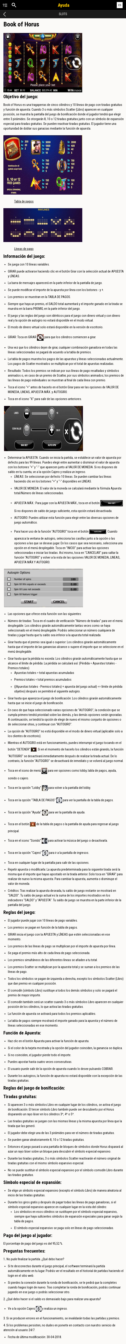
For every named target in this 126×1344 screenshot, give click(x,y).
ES (119, 5)
